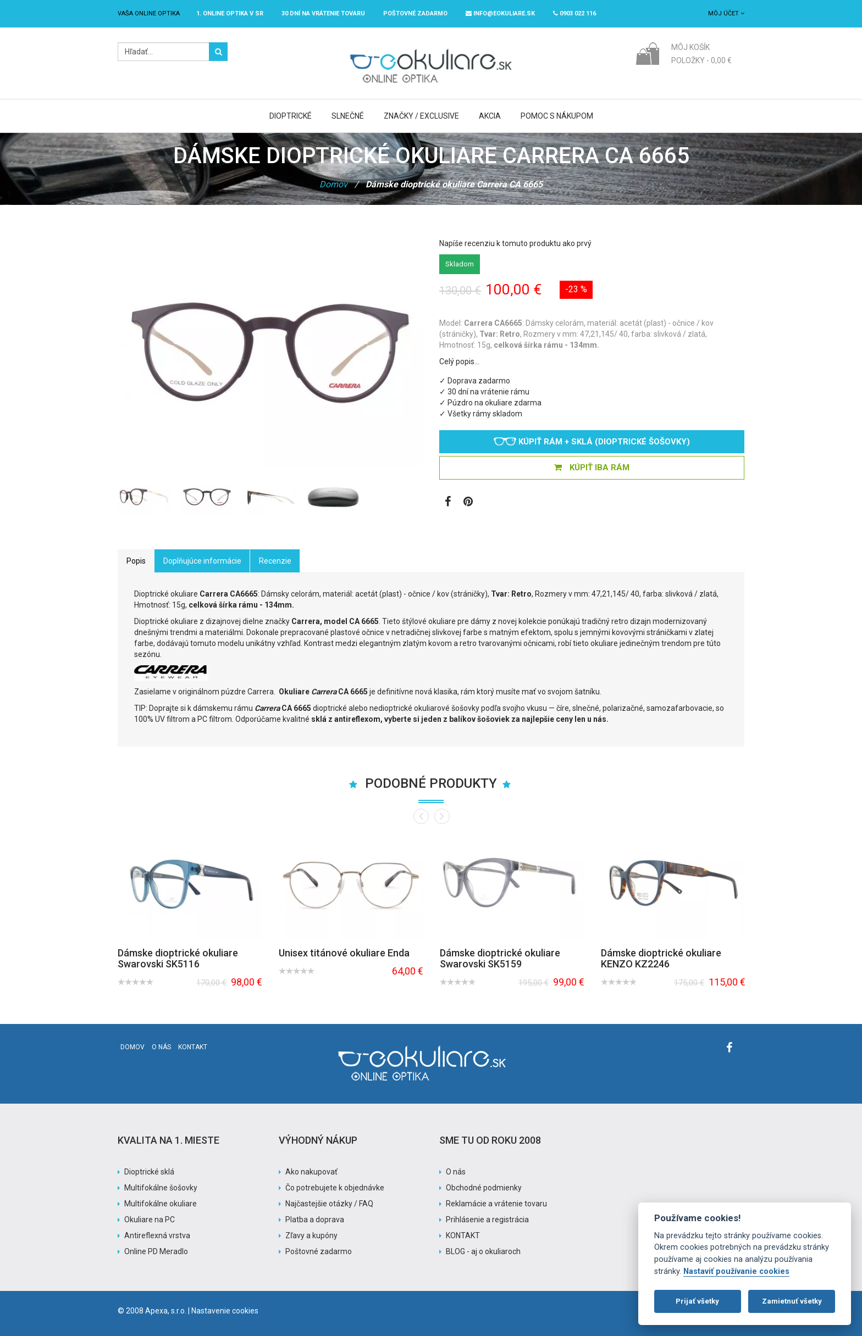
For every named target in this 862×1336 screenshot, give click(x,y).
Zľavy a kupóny (311, 1235)
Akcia (490, 116)
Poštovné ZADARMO (415, 13)
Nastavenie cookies (224, 1310)
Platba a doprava (314, 1219)
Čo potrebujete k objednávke (334, 1187)
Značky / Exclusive (421, 116)
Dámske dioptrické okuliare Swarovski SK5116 (178, 958)
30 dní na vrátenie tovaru (323, 13)
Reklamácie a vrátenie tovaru (496, 1203)
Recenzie (275, 560)
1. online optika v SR (229, 13)
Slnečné (347, 116)
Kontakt (192, 1047)
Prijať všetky (697, 1301)
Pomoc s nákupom (557, 116)
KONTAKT (463, 1235)
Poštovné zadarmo (318, 1251)
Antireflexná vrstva (157, 1235)
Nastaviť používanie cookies (736, 1271)
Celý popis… (459, 361)
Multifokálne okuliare (160, 1203)
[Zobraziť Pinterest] (468, 502)
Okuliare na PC (149, 1219)
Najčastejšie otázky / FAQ (329, 1203)
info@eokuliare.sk (500, 13)
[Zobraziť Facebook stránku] (448, 502)
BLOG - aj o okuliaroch (483, 1251)
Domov (333, 184)
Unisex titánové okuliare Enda (344, 953)
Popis (136, 560)
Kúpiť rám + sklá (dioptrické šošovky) (592, 442)
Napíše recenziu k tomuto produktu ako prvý (515, 243)
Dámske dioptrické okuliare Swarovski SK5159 (500, 958)
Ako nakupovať (311, 1171)
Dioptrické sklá (149, 1171)
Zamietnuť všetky (792, 1301)
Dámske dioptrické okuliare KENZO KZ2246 (661, 958)
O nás (161, 1047)
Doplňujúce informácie (202, 560)
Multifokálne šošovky (160, 1187)
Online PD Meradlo (156, 1251)
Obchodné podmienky (484, 1187)
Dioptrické (290, 116)
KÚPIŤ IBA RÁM (591, 467)
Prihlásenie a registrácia (487, 1219)
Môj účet (726, 13)
